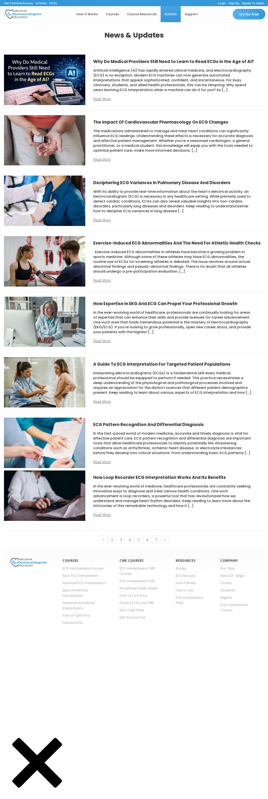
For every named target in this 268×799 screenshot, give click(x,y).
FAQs (53, 3)
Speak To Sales (253, 3)
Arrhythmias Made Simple (139, 588)
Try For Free (249, 14)
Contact (226, 583)
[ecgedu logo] (22, 14)
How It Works (87, 14)
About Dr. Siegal (232, 575)
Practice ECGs (73, 622)
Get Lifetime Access (18, 3)
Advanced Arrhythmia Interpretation (79, 605)
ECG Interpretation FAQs (189, 600)
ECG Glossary (186, 575)
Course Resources (142, 14)
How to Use (184, 590)
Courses (112, 14)
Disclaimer (228, 590)
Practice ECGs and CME (137, 602)
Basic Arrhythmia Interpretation (75, 593)
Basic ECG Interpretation (81, 575)
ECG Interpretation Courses (83, 568)
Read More (102, 98)
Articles (41, 3)
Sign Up (233, 3)
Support (191, 14)
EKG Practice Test (132, 617)
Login (222, 3)
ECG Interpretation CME (137, 581)
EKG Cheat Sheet (132, 610)
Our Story (227, 568)
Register (226, 597)
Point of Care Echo (76, 615)
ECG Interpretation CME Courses (137, 571)
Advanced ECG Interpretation (84, 583)
